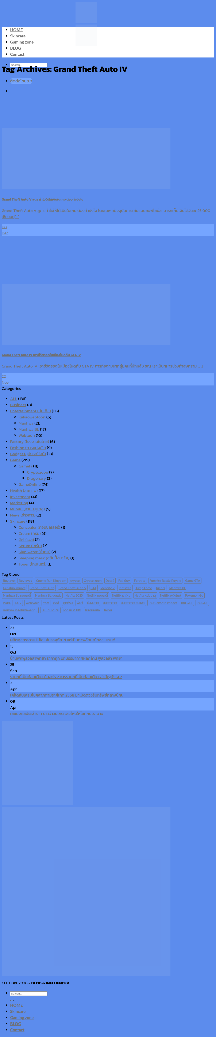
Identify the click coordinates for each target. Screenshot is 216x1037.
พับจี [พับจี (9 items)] (80, 602)
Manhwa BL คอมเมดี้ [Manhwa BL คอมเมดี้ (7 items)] (17, 595)
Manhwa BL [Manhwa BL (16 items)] (177, 588)
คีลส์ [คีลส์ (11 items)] (56, 602)
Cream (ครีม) (30, 533)
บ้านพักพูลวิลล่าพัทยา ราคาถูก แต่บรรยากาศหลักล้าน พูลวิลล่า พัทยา (66, 658)
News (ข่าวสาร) (22, 515)
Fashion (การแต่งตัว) (28, 448)
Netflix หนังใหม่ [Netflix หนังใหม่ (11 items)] (170, 595)
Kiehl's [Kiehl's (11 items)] (160, 588)
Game (15, 460)
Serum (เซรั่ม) (30, 546)
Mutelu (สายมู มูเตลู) (27, 509)
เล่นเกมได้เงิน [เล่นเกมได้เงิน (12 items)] (50, 610)
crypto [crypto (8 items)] (75, 580)
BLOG (15, 48)
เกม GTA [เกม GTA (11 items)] (187, 602)
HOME (16, 29)
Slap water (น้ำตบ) (34, 552)
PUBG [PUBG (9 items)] (7, 602)
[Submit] (12, 1000)
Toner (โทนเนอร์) (33, 564)
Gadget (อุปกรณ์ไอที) (28, 454)
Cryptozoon (37, 472)
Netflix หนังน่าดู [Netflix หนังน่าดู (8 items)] (145, 595)
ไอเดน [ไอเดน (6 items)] (108, 610)
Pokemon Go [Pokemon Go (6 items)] (194, 595)
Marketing (19, 503)
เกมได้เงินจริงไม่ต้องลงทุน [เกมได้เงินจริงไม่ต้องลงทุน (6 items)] (20, 610)
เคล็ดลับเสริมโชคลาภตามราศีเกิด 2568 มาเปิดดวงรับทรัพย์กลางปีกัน (66, 695)
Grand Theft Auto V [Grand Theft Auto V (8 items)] (72, 588)
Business (18, 405)
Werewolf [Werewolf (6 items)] (32, 602)
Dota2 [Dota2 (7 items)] (110, 580)
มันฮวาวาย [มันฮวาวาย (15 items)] (110, 602)
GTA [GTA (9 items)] (93, 588)
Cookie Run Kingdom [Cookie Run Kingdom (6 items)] (51, 580)
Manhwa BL (29, 429)
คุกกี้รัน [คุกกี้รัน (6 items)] (68, 602)
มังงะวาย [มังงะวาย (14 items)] (93, 602)
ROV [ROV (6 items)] (18, 602)
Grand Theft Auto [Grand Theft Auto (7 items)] (42, 588)
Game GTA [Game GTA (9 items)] (192, 580)
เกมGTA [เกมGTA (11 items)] (202, 602)
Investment (20, 497)
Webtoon (27, 435)
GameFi (25, 466)
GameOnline (30, 484)
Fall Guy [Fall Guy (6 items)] (124, 580)
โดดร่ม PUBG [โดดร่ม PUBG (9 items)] (72, 610)
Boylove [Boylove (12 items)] (9, 580)
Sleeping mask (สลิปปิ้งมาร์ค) (44, 558)
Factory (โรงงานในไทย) (29, 442)
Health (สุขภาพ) (24, 491)
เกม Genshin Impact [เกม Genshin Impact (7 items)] (163, 602)
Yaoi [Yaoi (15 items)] (46, 602)
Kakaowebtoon (32, 417)
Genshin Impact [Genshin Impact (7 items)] (14, 588)
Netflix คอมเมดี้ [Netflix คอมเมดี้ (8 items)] (97, 595)
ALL (13, 399)
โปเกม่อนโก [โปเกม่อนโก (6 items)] (92, 610)
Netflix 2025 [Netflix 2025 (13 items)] (74, 595)
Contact (17, 54)
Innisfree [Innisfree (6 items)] (125, 588)
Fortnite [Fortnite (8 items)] (139, 580)
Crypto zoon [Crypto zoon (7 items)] (92, 580)
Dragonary (36, 478)
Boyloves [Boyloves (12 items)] (25, 580)
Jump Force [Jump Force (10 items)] (143, 588)
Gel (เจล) (26, 540)
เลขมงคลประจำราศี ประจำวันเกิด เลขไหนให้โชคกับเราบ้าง (56, 713)
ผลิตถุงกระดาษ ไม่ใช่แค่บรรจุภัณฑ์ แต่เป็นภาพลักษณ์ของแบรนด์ (62, 640)
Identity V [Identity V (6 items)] (107, 588)
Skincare (18, 35)
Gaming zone (22, 42)
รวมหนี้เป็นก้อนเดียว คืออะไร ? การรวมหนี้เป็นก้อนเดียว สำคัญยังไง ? (66, 677)
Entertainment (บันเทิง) (30, 411)
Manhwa (26, 423)
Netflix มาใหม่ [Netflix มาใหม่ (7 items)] (121, 595)
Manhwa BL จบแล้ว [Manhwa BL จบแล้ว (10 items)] (48, 595)
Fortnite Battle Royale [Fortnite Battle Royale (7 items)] (165, 580)
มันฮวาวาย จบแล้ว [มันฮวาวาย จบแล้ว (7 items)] (133, 602)
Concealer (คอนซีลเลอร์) (39, 527)
